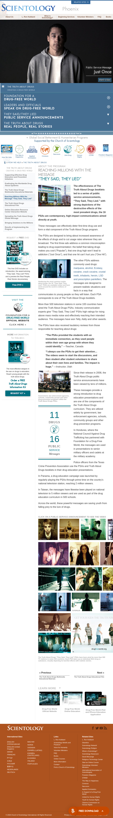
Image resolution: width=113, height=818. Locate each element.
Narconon (56, 149)
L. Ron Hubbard (28, 17)
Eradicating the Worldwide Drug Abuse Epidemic (18, 184)
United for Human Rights (91, 797)
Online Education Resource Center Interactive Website (16, 211)
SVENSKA (31, 747)
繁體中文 (10, 766)
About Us (9, 17)
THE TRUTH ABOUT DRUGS (35, 162)
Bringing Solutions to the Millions (19, 223)
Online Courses (59, 759)
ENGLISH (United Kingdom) (13, 748)
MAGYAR (31, 742)
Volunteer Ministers (85, 17)
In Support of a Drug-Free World (91, 793)
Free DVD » (17, 284)
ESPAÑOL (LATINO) (35, 750)
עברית (10, 758)
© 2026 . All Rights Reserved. (29, 815)
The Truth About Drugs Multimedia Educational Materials (19, 191)
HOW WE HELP (15, 162)
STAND (84, 778)
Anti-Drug (68, 150)
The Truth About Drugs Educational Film (14, 204)
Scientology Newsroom (90, 754)
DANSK (10, 752)
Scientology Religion (89, 748)
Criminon (45, 150)
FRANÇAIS (11, 755)
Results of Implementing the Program (17, 228)
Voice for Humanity (60, 747)
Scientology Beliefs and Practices (62, 744)
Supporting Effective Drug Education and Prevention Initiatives (16, 177)
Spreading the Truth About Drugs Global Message (19, 217)
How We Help (7, 157)
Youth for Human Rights (90, 800)
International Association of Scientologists (91, 771)
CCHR (91, 150)
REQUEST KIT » (17, 393)
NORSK (30, 745)
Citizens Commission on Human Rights (90, 804)
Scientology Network (89, 745)
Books (108, 17)
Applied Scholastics (32, 151)
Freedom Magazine (89, 775)
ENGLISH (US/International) (13, 743)
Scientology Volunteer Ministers (90, 766)
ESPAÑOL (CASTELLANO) (33, 754)
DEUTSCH (11, 772)
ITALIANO (31, 761)
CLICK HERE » (17, 324)
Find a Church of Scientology (64, 767)
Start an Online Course (90, 762)
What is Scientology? (47, 17)
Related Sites (81, 2)
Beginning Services (66, 17)
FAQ (99, 17)
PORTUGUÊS (33, 764)
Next (77, 133)
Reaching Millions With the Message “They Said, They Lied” (18, 198)
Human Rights (80, 151)
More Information (60, 762)
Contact (56, 764)
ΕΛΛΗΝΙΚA (32, 758)
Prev (35, 133)
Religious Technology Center (92, 759)
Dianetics (85, 742)
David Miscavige (88, 757)
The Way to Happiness (19, 151)
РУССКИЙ (11, 764)
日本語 (9, 761)
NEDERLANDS (12, 769)
